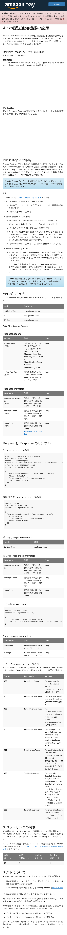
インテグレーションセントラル (28, 197)
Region (57, 4)
